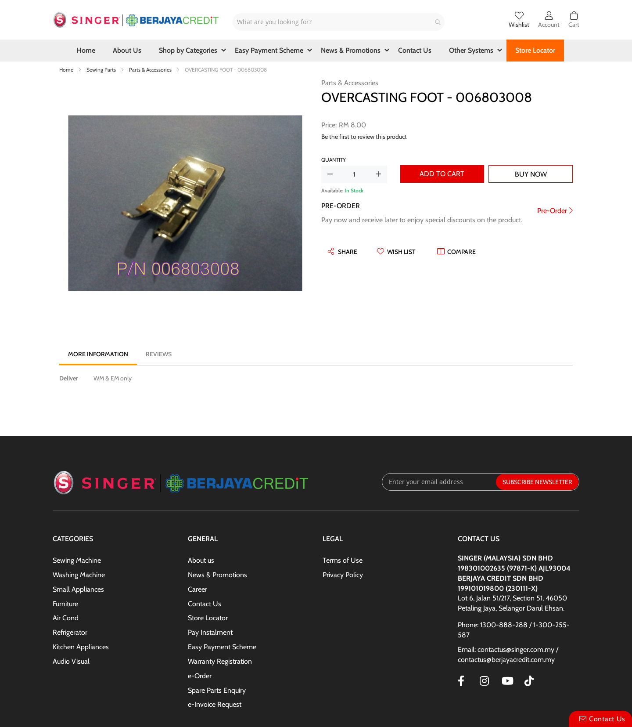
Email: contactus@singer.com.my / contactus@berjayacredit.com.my (508, 654)
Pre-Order (552, 210)
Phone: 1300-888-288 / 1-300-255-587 (514, 630)
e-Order (200, 676)
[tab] (98, 354)
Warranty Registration (220, 661)
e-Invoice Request (214, 704)
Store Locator (208, 618)
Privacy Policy (343, 575)
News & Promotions (217, 575)
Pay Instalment (210, 632)
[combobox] (339, 22)
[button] (396, 251)
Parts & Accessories (151, 69)
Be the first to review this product (364, 137)
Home (67, 69)
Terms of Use (343, 560)
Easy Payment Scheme (222, 647)
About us (201, 560)
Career (197, 589)
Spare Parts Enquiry (217, 690)
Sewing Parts (101, 69)
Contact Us (204, 604)
